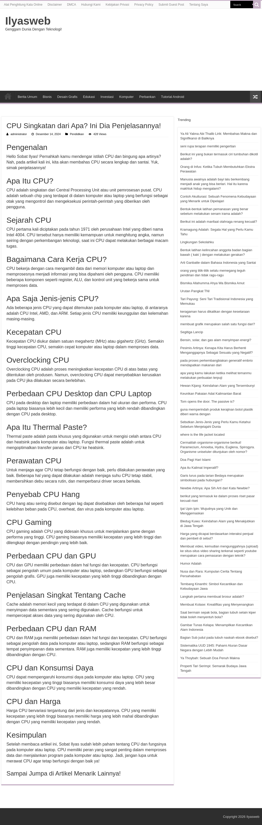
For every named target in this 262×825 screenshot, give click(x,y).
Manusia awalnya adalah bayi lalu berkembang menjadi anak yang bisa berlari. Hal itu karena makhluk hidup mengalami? (214, 183)
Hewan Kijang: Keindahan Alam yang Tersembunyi (217, 386)
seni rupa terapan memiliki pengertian (208, 146)
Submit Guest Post (171, 4)
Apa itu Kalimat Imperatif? (199, 468)
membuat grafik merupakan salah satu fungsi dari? (217, 324)
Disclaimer (55, 4)
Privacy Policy (144, 4)
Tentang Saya (198, 4)
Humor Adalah (190, 563)
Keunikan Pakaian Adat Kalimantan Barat (210, 393)
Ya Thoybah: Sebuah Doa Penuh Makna (209, 658)
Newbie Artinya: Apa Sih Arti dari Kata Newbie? (214, 488)
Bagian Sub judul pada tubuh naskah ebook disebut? (219, 637)
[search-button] (257, 4)
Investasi (107, 97)
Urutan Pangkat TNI (195, 291)
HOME (8, 96)
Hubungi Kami (90, 4)
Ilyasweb (28, 21)
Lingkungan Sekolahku (197, 242)
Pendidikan (77, 134)
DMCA (71, 4)
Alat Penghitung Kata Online (23, 4)
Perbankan (147, 97)
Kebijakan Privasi (117, 4)
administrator (18, 134)
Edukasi (89, 97)
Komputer (126, 97)
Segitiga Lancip (191, 332)
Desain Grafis (67, 97)
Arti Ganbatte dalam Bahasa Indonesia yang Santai (218, 262)
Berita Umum (27, 97)
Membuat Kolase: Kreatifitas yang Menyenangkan (217, 604)
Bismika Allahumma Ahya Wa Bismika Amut (212, 283)
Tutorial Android (172, 97)
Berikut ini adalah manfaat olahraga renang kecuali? (218, 221)
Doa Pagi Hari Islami (195, 460)
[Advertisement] (164, 50)
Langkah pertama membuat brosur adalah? (212, 596)
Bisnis (47, 97)
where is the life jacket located (202, 434)
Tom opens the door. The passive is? (207, 401)
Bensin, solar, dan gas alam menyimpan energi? (215, 340)
